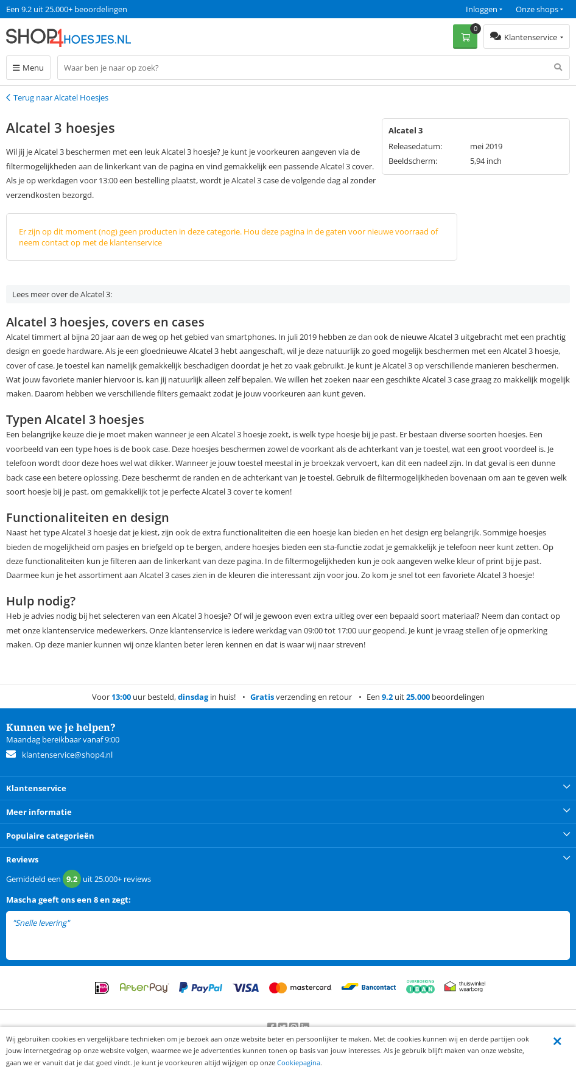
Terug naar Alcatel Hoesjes (60, 97)
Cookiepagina (298, 1062)
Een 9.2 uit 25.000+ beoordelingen (66, 9)
